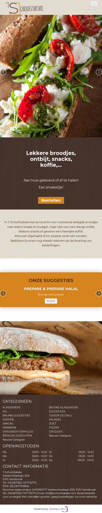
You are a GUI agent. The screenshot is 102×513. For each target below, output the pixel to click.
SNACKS (8, 423)
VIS (5, 411)
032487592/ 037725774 (22, 482)
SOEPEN (8, 419)
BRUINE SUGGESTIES (16, 415)
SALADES (55, 419)
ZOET (52, 423)
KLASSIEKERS (11, 407)
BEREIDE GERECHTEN (17, 435)
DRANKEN (9, 427)
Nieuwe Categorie (60, 435)
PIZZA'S (54, 427)
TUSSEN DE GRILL (60, 415)
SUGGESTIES (57, 411)
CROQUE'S (56, 431)
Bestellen (51, 200)
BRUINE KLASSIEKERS (63, 407)
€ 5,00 (51, 301)
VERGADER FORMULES (18, 431)
